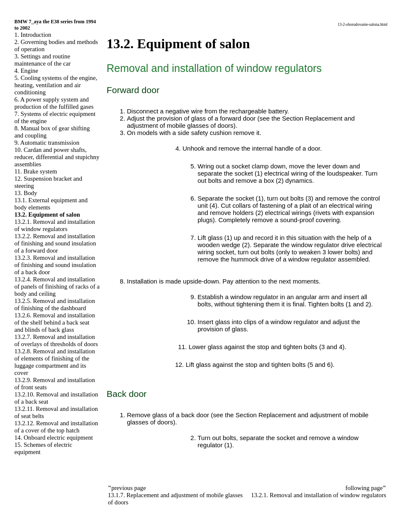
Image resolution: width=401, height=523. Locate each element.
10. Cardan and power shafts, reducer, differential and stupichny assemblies (56, 157)
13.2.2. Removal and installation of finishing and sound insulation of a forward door (55, 243)
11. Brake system (35, 171)
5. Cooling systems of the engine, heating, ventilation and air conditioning (55, 85)
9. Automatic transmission (46, 142)
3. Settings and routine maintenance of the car (42, 60)
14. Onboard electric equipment (53, 437)
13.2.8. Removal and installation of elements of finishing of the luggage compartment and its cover (54, 362)
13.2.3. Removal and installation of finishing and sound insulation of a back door (55, 264)
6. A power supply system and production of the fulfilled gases (53, 103)
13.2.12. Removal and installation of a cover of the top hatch (56, 427)
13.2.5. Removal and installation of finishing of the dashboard (54, 304)
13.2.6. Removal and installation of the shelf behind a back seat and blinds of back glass (54, 322)
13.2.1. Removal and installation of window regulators (54, 225)
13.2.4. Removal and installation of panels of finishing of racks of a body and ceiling (56, 286)
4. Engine (26, 70)
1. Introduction (32, 34)
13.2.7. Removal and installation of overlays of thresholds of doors (56, 340)
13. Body (25, 193)
